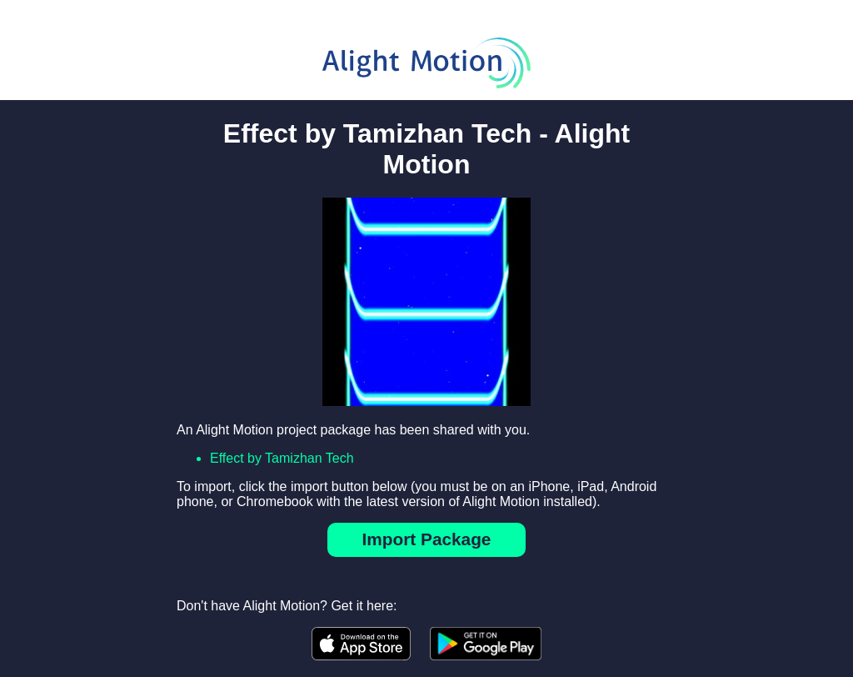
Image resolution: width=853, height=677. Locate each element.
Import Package (426, 539)
